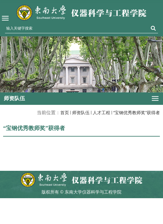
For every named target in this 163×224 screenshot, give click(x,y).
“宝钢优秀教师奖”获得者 (136, 112)
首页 (64, 112)
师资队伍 (81, 112)
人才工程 (101, 112)
